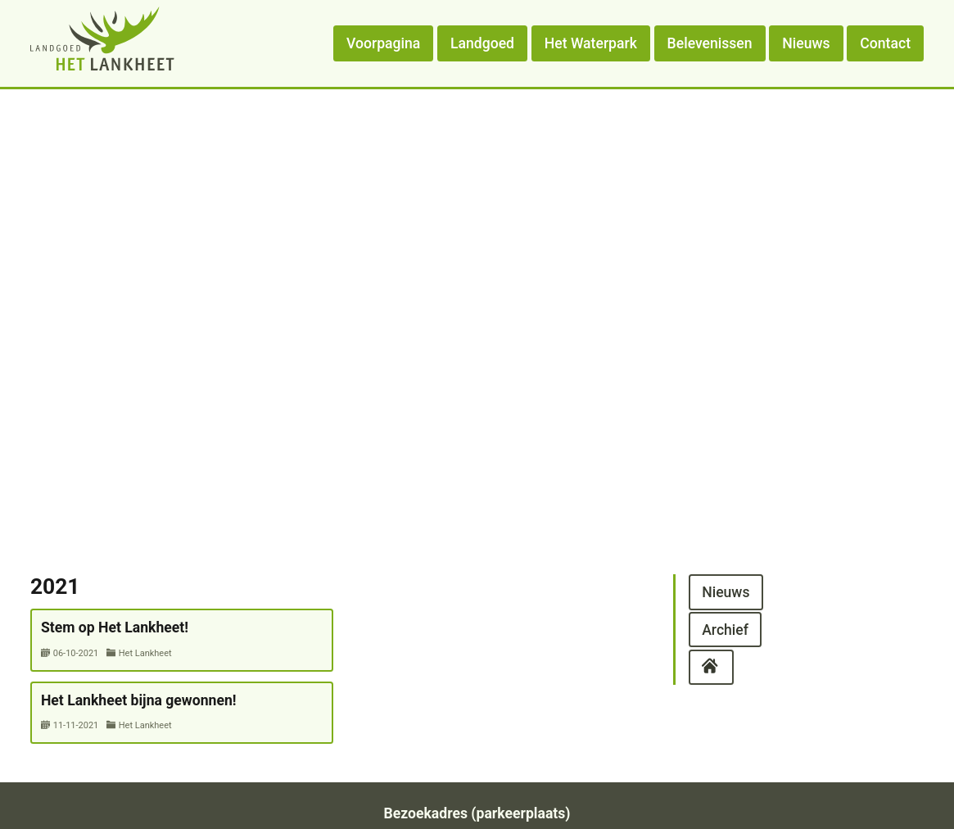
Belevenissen (710, 43)
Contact (885, 43)
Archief (725, 629)
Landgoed (482, 43)
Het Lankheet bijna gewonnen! (139, 700)
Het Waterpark (591, 43)
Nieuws (806, 43)
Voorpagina (383, 43)
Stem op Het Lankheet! (114, 627)
